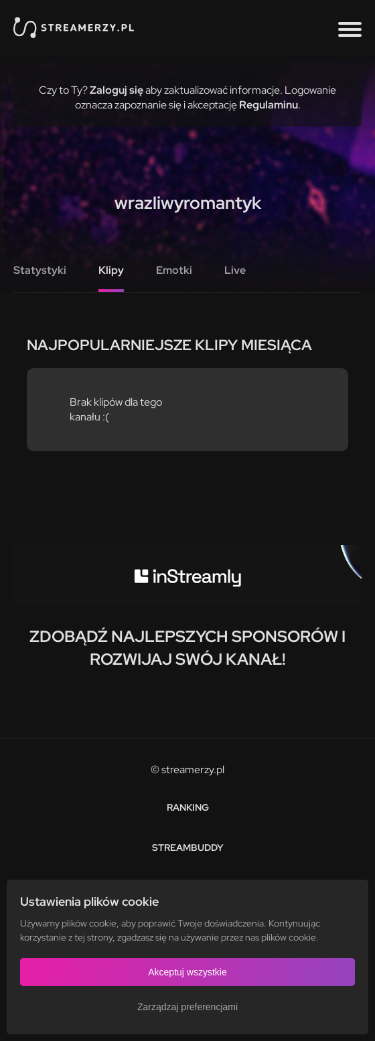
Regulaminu (268, 105)
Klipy (111, 270)
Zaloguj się (116, 90)
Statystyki (39, 270)
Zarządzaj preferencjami (187, 1007)
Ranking (188, 807)
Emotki (174, 270)
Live (235, 270)
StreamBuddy (188, 848)
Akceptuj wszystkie (187, 972)
